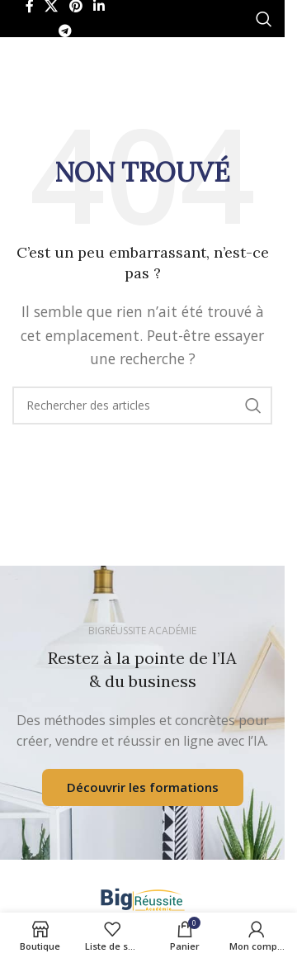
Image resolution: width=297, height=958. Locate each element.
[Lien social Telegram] (65, 31)
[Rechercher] (264, 19)
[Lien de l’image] (142, 897)
